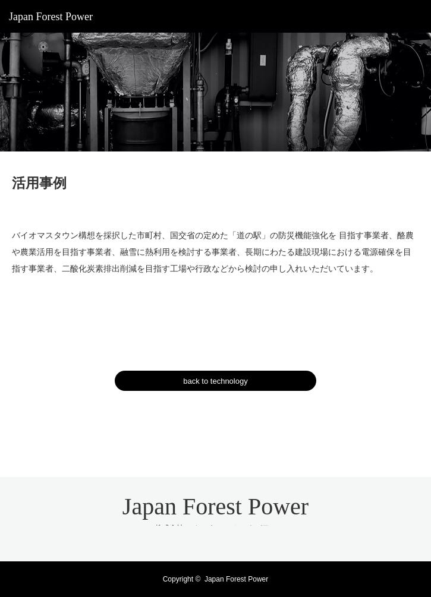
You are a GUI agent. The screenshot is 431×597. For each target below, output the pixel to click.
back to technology (215, 381)
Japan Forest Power (51, 17)
